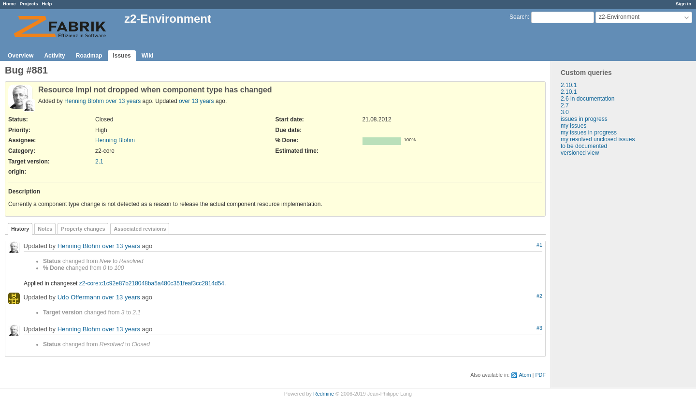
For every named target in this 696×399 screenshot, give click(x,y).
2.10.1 (569, 85)
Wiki (148, 55)
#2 (539, 296)
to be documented (584, 146)
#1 (539, 245)
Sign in (683, 3)
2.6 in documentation (587, 98)
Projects (29, 3)
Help (47, 3)
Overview (20, 55)
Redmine (323, 394)
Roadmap (89, 55)
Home (9, 3)
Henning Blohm (84, 101)
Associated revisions (140, 229)
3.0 (565, 112)
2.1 (99, 161)
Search (518, 17)
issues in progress (584, 119)
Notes (45, 229)
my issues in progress (589, 132)
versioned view (580, 152)
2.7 (565, 105)
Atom (525, 375)
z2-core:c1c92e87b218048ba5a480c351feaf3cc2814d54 (151, 283)
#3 (539, 328)
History (20, 229)
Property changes (83, 229)
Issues (121, 55)
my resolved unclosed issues (598, 139)
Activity (54, 55)
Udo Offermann (79, 297)
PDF (540, 375)
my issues (573, 125)
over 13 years (123, 101)
